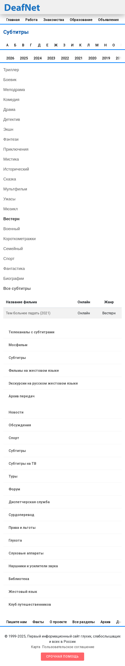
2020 (92, 58)
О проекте (58, 622)
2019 (106, 58)
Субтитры (17, 358)
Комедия (11, 99)
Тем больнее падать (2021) (28, 313)
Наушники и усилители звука (33, 566)
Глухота (15, 540)
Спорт (9, 258)
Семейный (13, 249)
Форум (14, 489)
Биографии (13, 278)
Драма (9, 109)
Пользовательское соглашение (68, 647)
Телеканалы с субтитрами (31, 332)
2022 (65, 58)
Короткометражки (19, 239)
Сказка (9, 179)
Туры (13, 476)
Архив (105, 622)
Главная (13, 20)
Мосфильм (18, 345)
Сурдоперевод (21, 515)
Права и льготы (22, 528)
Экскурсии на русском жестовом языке (43, 383)
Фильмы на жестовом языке (34, 370)
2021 (79, 58)
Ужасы (9, 199)
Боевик (9, 80)
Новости (16, 412)
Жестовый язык (23, 592)
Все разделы (83, 622)
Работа (31, 20)
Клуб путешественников (30, 604)
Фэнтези (11, 139)
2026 (10, 58)
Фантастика (14, 268)
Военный (11, 229)
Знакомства (53, 20)
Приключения (15, 149)
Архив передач (21, 396)
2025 (24, 58)
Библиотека (19, 579)
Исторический (16, 169)
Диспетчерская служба (29, 502)
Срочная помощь (62, 656)
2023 (51, 58)
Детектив (11, 119)
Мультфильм (15, 189)
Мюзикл (10, 209)
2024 (38, 58)
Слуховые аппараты (26, 553)
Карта (35, 647)
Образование (81, 20)
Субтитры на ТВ (22, 463)
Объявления (108, 20)
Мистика (11, 159)
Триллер (11, 70)
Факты (38, 622)
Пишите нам (16, 622)
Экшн (8, 129)
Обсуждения (20, 425)
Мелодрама (14, 89)
